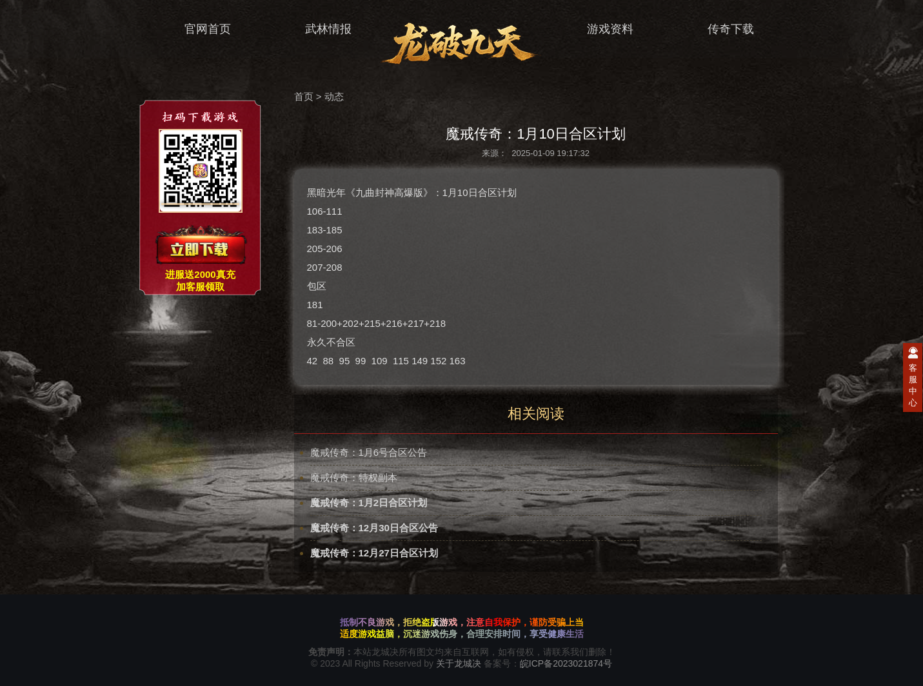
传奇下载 (722, 29)
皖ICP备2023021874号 (566, 663)
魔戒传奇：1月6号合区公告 (369, 452)
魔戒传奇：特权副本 (353, 477)
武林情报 (320, 29)
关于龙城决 (458, 663)
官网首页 (199, 29)
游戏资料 (602, 29)
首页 (303, 96)
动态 (334, 96)
